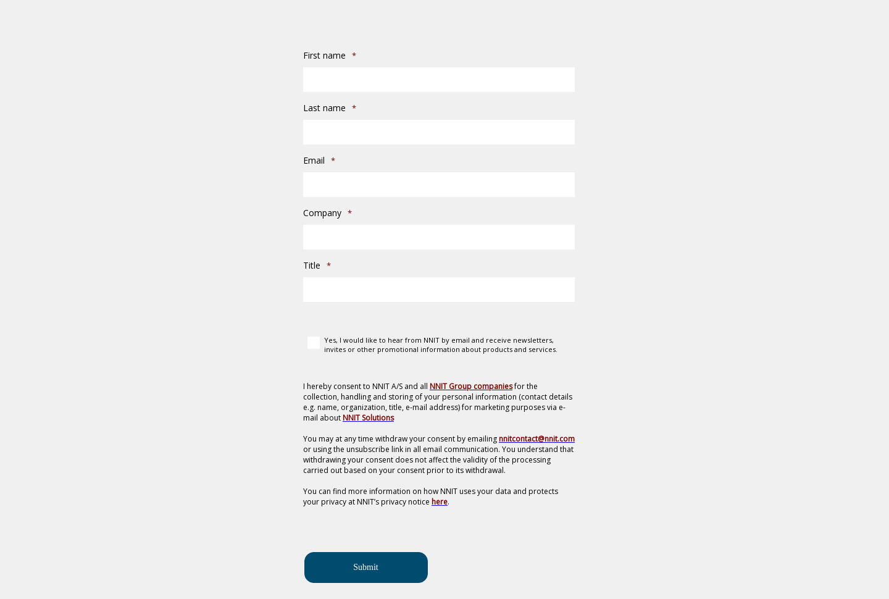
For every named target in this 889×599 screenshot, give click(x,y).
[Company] (439, 237)
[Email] (439, 184)
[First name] (439, 79)
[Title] (439, 289)
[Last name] (439, 132)
